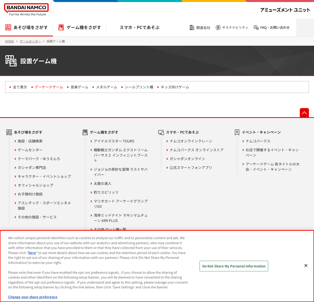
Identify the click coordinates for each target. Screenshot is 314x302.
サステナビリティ (235, 27)
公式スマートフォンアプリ (191, 167)
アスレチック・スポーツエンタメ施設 (44, 205)
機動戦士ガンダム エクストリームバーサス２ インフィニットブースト (121, 155)
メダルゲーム (106, 86)
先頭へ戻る (304, 112)
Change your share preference (32, 296)
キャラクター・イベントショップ (44, 176)
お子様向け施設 (30, 193)
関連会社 (203, 27)
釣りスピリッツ (106, 192)
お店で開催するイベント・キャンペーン (272, 152)
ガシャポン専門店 (32, 167)
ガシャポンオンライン (187, 158)
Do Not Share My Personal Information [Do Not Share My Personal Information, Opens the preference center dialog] (234, 266)
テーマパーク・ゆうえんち (39, 158)
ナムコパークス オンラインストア (197, 149)
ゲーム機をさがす (84, 27)
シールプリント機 (139, 86)
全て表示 (20, 86)
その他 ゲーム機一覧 (110, 229)
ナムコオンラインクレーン (191, 140)
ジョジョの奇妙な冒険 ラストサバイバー (121, 172)
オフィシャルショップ (35, 185)
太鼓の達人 (102, 183)
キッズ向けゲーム (175, 86)
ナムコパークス (258, 140)
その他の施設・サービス (37, 216)
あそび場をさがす (30, 27)
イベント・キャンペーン (261, 132)
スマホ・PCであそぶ (140, 27)
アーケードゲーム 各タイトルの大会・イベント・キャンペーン (273, 166)
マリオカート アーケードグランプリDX (121, 203)
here (32, 252)
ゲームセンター (30, 149)
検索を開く (305, 27)
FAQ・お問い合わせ (275, 27)
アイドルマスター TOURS (114, 140)
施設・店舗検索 (30, 140)
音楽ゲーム (79, 86)
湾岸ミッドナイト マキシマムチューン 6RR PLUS (121, 218)
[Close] (305, 265)
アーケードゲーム (49, 86)
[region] (157, 266)
